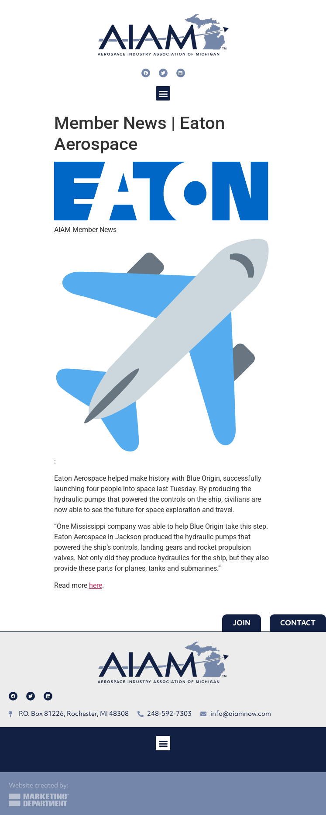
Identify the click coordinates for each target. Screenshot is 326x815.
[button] (163, 93)
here (95, 585)
